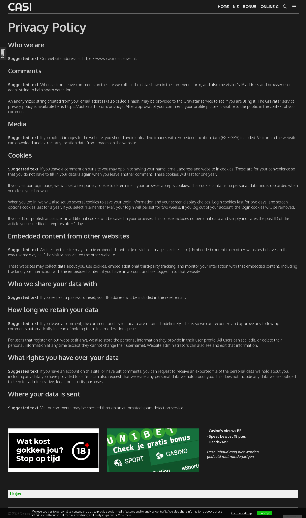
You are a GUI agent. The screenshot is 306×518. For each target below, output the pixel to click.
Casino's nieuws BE (225, 430)
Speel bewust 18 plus (227, 436)
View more (125, 515)
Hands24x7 (218, 442)
